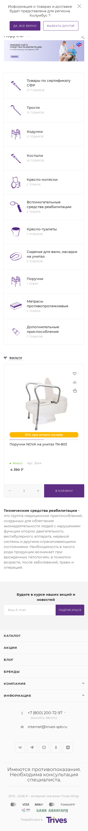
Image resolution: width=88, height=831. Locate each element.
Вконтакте (20, 747)
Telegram (32, 747)
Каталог (12, 636)
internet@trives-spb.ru (47, 727)
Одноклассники (56, 747)
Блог (9, 660)
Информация (17, 695)
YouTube (44, 747)
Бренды (12, 671)
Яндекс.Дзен (68, 747)
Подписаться (70, 610)
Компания (15, 683)
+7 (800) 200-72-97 (45, 713)
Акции (10, 648)
